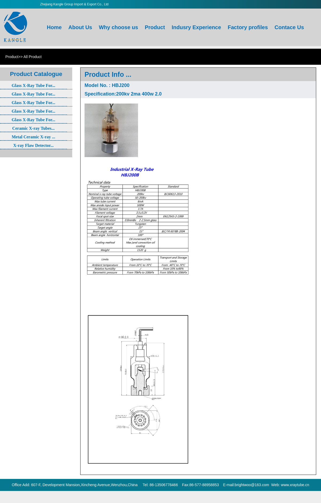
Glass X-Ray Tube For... (33, 85)
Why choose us (119, 14)
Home (55, 14)
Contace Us (290, 14)
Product (155, 14)
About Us (81, 14)
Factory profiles (248, 14)
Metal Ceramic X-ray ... (33, 137)
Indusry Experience (197, 14)
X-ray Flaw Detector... (33, 145)
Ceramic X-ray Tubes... (33, 128)
